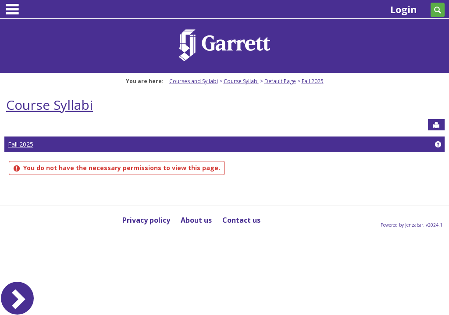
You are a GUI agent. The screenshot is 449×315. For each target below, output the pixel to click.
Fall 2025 (313, 81)
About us (196, 220)
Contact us (241, 220)
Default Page (280, 81)
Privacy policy (146, 220)
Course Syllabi (241, 81)
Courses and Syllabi (193, 81)
